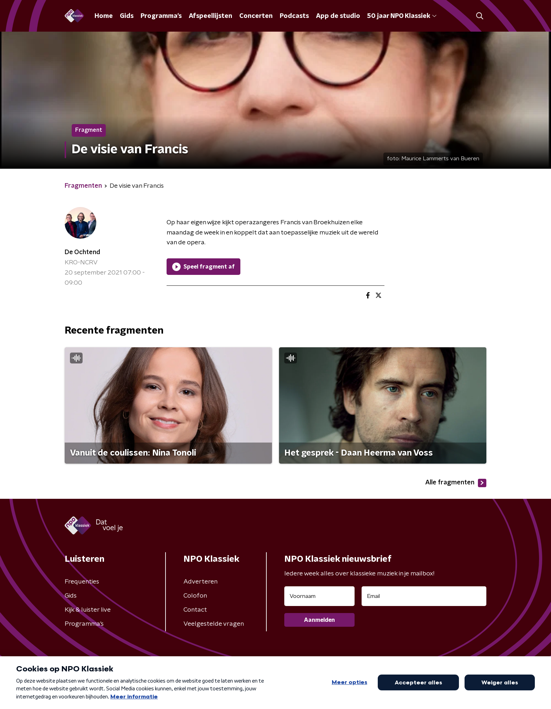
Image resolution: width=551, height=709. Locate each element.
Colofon (195, 596)
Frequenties (82, 582)
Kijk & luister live (88, 610)
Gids (127, 16)
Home (104, 16)
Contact (195, 610)
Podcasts (294, 16)
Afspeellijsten (210, 16)
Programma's (161, 16)
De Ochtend (82, 252)
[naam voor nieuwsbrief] (319, 596)
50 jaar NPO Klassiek (401, 16)
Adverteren (200, 582)
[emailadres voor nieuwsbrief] (424, 596)
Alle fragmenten (455, 483)
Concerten (256, 16)
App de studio (338, 16)
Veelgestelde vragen (213, 624)
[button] (479, 15)
